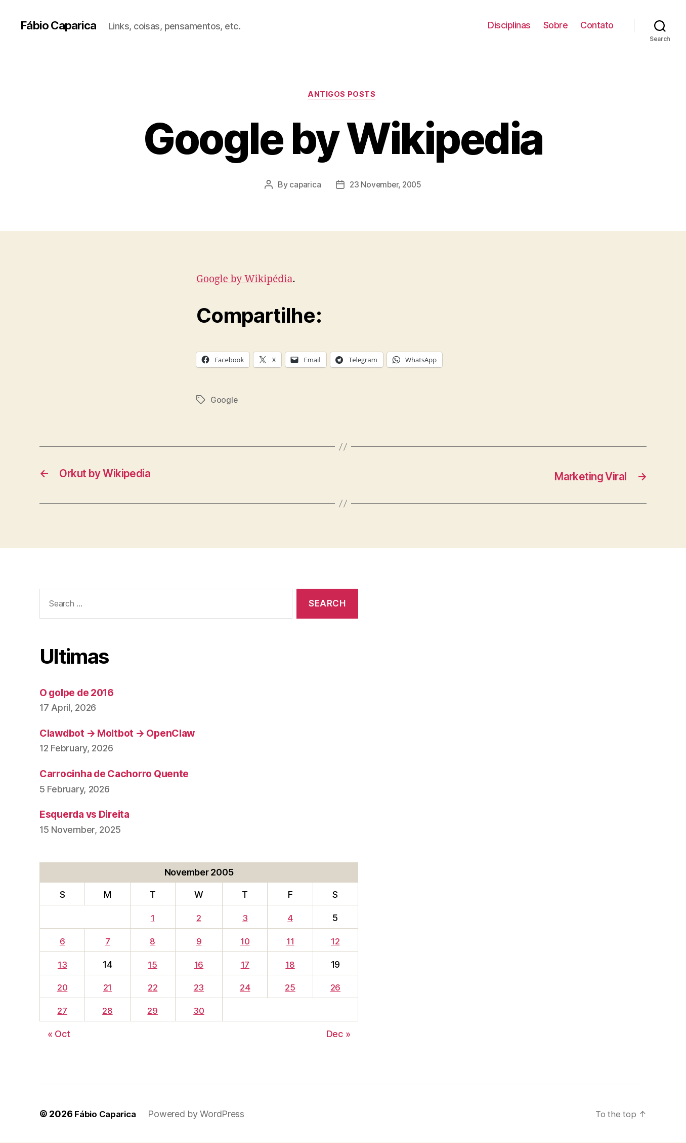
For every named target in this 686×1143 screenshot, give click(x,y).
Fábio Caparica (61, 25)
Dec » (338, 1034)
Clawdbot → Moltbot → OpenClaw (124, 734)
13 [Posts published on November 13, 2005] (62, 965)
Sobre (555, 25)
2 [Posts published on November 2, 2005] (199, 918)
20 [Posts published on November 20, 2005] (63, 988)
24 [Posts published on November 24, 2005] (246, 988)
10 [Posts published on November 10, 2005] (246, 941)
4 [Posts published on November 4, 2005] (291, 918)
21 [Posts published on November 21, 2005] (108, 988)
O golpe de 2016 (81, 693)
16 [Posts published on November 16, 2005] (199, 965)
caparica (303, 186)
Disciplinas (509, 25)
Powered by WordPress (201, 1114)
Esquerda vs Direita (89, 815)
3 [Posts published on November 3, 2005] (246, 918)
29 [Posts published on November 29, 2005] (153, 1011)
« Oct (59, 1034)
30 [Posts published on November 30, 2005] (199, 1011)
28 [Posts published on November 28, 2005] (109, 1011)
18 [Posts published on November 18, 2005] (290, 965)
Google (224, 402)
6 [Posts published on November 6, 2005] (63, 941)
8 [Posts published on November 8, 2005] (153, 941)
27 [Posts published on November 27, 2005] (63, 1011)
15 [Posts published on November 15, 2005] (153, 965)
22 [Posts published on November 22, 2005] (153, 988)
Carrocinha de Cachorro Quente (119, 774)
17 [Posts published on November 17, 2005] (246, 965)
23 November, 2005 (385, 186)
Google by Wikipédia (248, 280)
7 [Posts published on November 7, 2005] (108, 941)
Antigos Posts (343, 95)
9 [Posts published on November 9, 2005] (200, 941)
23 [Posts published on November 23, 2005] (200, 988)
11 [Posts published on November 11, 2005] (291, 941)
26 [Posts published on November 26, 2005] (335, 988)
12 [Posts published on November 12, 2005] (335, 941)
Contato (597, 25)
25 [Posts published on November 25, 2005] (291, 988)
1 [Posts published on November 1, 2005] (153, 918)
